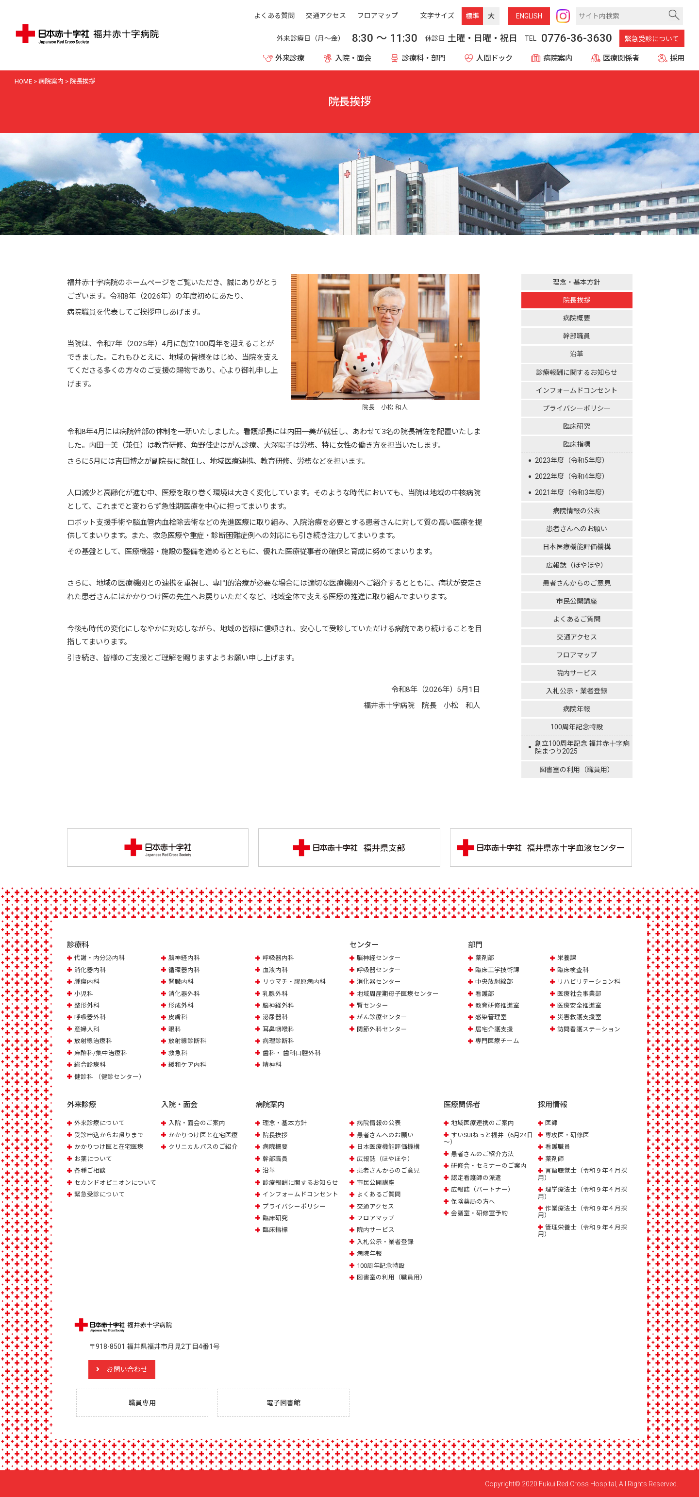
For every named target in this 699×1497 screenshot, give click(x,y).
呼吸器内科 (278, 957)
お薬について (93, 1158)
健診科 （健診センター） (109, 1076)
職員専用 (142, 1402)
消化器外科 (184, 993)
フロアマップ (576, 655)
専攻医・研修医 (567, 1134)
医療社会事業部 (579, 993)
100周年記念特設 (576, 727)
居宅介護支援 (494, 1029)
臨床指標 (576, 444)
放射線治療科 (93, 1040)
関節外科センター (382, 1029)
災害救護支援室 (579, 1017)
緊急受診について (652, 39)
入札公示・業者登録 (576, 691)
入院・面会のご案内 (196, 1122)
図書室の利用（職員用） (576, 770)
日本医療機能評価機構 (577, 547)
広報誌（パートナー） (482, 1189)
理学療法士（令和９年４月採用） (582, 1192)
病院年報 (576, 709)
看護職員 (557, 1146)
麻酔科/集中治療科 (100, 1053)
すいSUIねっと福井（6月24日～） (488, 1138)
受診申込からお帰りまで (109, 1134)
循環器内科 (184, 970)
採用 (677, 58)
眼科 (174, 1029)
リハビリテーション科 (588, 981)
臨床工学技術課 (497, 970)
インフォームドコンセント (576, 390)
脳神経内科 (184, 957)
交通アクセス (577, 637)
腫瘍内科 (87, 981)
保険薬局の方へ (473, 1201)
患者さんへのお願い (576, 529)
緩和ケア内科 (187, 1064)
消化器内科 (90, 970)
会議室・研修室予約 (479, 1212)
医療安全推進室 (579, 1005)
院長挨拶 (576, 300)
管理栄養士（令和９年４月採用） (582, 1230)
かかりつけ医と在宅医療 (109, 1146)
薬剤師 (554, 1158)
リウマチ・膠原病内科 (294, 981)
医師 (551, 1122)
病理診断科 (278, 1040)
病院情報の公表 (576, 511)
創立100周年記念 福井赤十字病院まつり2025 (582, 747)
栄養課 (566, 957)
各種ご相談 (90, 1170)
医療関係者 (621, 58)
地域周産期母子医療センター (398, 993)
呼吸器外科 (90, 1017)
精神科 (272, 1064)
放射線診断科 (187, 1040)
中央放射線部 (494, 981)
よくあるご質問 (576, 619)
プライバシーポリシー (577, 408)
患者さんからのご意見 (577, 583)
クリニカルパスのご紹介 (203, 1146)
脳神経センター (379, 957)
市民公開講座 (576, 601)
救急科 (177, 1053)
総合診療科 (90, 1064)
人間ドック (494, 58)
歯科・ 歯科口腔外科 (292, 1053)
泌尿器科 (275, 1017)
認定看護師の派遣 (476, 1177)
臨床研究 (576, 426)
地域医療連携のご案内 (482, 1122)
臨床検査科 (573, 970)
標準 (472, 16)
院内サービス (576, 673)
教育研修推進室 (497, 1005)
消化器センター (379, 981)
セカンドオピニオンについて (115, 1182)
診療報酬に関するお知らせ (576, 372)
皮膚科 (177, 1017)
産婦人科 (87, 1029)
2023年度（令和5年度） (572, 460)
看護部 (484, 993)
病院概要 (576, 318)
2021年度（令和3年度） (572, 492)
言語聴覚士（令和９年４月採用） (582, 1173)
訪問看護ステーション (588, 1029)
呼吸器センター (379, 970)
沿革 (576, 354)
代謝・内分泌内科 (99, 957)
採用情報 (552, 1104)
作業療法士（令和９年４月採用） (582, 1211)
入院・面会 (353, 58)
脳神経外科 (278, 1005)
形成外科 (181, 1005)
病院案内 (557, 58)
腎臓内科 (181, 981)
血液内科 (275, 970)
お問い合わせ (127, 1369)
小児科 (83, 993)
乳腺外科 (275, 993)
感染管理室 (491, 1017)
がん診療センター (382, 1017)
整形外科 (87, 1005)
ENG (529, 16)
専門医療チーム (497, 1040)
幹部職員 (576, 336)
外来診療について (99, 1122)
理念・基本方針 (576, 282)
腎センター (372, 1005)
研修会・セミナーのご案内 (489, 1165)
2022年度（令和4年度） (572, 476)
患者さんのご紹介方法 (482, 1153)
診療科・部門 (424, 58)
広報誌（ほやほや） (576, 565)
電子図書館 (283, 1402)
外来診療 (289, 58)
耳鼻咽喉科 (278, 1029)
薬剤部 (484, 957)
